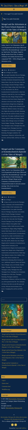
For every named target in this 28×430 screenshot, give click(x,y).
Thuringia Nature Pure (16, 267)
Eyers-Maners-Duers (15, 216)
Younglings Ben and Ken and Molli (14, 289)
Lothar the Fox (10, 94)
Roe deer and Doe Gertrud (12, 113)
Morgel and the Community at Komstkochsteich (13, 243)
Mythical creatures (12, 108)
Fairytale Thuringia (14, 84)
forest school (4, 87)
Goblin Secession (15, 226)
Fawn (12, 221)
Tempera (17, 428)
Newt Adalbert (17, 255)
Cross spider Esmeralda (9, 75)
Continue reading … (9, 65)
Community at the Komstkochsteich (14, 204)
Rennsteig (22, 111)
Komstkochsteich (5, 92)
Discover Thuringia (20, 75)
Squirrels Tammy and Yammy (18, 262)
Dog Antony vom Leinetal (17, 212)
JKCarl (5, 70)
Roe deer (3, 113)
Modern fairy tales (5, 96)
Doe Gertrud (4, 77)
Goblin (9, 226)
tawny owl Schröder (19, 121)
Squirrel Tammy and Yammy (12, 118)
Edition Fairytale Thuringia (8, 214)
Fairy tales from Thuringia (15, 219)
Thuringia (12, 123)
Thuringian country (9, 125)
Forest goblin (14, 224)
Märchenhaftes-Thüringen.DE (17, 399)
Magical (23, 94)
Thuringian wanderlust (12, 133)
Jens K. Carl (16, 231)
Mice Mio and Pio (5, 240)
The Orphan (14, 72)
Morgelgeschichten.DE (18, 419)
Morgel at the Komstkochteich (18, 248)
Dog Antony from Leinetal (14, 77)
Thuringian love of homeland (8, 130)
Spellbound (17, 116)
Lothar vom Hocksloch (14, 236)
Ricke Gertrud (17, 260)
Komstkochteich (14, 92)
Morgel (13, 96)
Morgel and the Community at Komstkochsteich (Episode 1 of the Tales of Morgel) (13, 152)
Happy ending (11, 87)
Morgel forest (13, 104)
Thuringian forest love (16, 128)
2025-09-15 (12, 70)
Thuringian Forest (5, 128)
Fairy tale (11, 82)
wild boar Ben (17, 135)
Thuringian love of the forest (8, 274)
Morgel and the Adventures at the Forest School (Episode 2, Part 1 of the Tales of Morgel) (13, 27)
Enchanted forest (17, 80)
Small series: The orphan (7, 116)
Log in (3, 380)
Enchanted (9, 80)
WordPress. (24, 428)
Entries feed (5, 383)
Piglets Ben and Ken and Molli (11, 111)
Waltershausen (5, 279)
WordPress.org (6, 389)
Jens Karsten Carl (10, 89)
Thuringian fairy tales (19, 125)
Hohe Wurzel (19, 87)
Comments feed (6, 386)
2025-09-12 (12, 197)
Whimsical (11, 135)
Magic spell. (7, 238)
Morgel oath (20, 104)
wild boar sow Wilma (20, 137)
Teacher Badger (5, 123)
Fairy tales (16, 82)
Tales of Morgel (7, 72)
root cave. (22, 113)
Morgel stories (5, 106)
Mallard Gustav (19, 238)
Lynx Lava (17, 94)
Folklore (21, 84)
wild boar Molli (10, 137)
